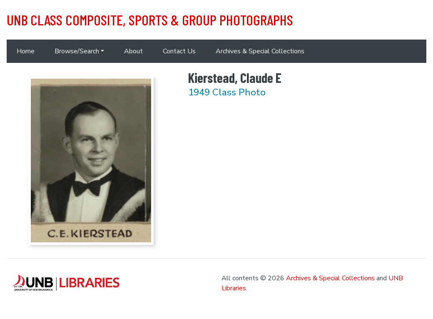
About (133, 51)
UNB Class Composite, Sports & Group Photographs (150, 19)
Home (26, 51)
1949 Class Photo (227, 92)
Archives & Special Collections (260, 51)
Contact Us (179, 51)
